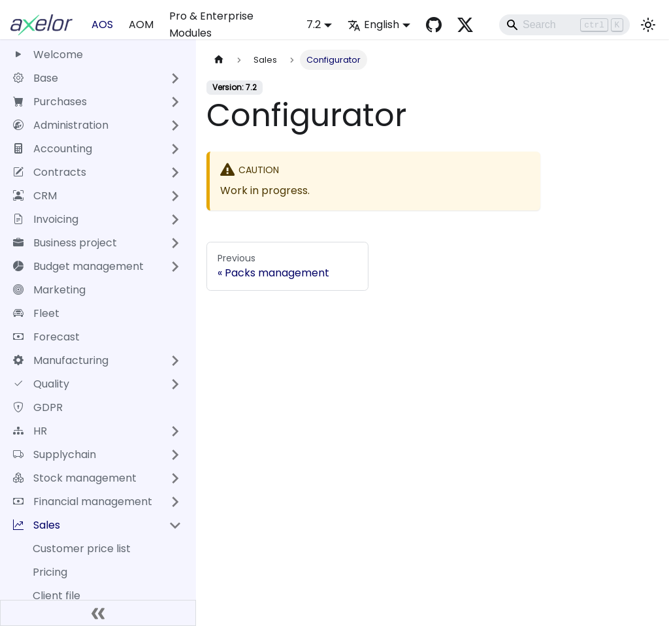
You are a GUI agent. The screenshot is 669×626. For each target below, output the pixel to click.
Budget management (78, 266)
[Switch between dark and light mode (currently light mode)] (648, 24)
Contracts (49, 172)
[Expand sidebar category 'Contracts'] (175, 172)
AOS (102, 24)
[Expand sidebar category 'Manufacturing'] (175, 360)
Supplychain (54, 454)
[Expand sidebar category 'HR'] (175, 431)
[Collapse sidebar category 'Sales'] (175, 525)
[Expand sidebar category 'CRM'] (175, 196)
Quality (41, 383)
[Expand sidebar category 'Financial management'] (175, 501)
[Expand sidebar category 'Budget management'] (175, 266)
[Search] (564, 24)
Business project (65, 242)
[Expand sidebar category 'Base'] (175, 78)
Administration (60, 125)
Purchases (50, 101)
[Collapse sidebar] (98, 613)
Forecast (46, 336)
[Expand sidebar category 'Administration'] (175, 125)
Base (35, 78)
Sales (36, 525)
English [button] (373, 24)
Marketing (49, 289)
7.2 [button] (313, 24)
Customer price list (82, 548)
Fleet (36, 313)
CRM (35, 195)
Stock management (75, 478)
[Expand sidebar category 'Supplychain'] (175, 454)
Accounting (52, 148)
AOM (141, 24)
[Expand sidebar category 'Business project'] (175, 243)
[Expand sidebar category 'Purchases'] (175, 101)
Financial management (82, 501)
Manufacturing (60, 360)
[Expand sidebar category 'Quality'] (175, 384)
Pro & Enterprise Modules (211, 24)
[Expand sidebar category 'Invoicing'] (175, 219)
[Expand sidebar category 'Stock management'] (175, 478)
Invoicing (45, 219)
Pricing (50, 572)
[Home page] (218, 60)
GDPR (38, 407)
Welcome (48, 54)
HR (30, 430)
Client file (56, 595)
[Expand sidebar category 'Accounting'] (175, 149)
